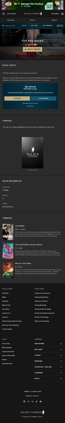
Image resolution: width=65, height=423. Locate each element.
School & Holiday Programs (44, 313)
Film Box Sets (7, 363)
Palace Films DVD (8, 355)
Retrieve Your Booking (10, 325)
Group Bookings (40, 305)
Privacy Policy (32, 396)
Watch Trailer (32, 49)
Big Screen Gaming (42, 321)
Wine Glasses (7, 347)
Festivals (5, 293)
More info (30, 106)
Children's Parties (41, 301)
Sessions (10, 20)
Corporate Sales (8, 351)
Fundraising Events (41, 297)
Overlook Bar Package (43, 309)
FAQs (4, 297)
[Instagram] (28, 402)
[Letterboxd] (32, 401)
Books (4, 359)
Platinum (5, 301)
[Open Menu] (62, 14)
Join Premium (47, 25)
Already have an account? (30, 103)
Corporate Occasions (42, 293)
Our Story (5, 309)
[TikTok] (37, 401)
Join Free (34, 25)
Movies (32, 20)
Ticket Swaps (7, 329)
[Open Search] (3, 14)
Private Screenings (41, 317)
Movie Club (6, 305)
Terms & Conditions (32, 391)
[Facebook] (24, 402)
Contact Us (6, 313)
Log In (24, 25)
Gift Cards (6, 343)
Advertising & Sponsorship (11, 321)
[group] (11, 25)
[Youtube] (41, 402)
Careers (5, 317)
